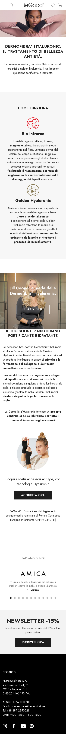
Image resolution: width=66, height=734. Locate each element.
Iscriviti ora (33, 642)
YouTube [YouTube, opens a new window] (23, 730)
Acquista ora (33, 500)
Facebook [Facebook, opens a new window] (14, 730)
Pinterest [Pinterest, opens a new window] (32, 730)
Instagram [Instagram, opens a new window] (5, 730)
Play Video (33, 309)
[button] (11, 598)
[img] (11, 5)
